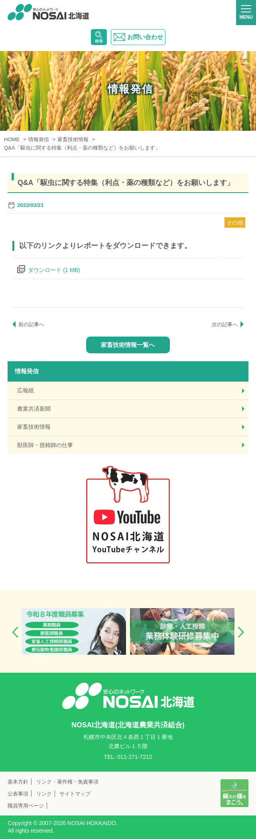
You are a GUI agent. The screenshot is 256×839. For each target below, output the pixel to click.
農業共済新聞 (34, 409)
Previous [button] (15, 632)
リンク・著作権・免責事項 (67, 782)
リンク (44, 794)
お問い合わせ (138, 37)
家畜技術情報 (34, 426)
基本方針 (18, 782)
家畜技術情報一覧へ (128, 344)
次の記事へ (225, 324)
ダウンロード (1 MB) (54, 270)
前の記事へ (31, 324)
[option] (74, 631)
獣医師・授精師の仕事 (45, 445)
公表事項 (18, 794)
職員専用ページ (26, 806)
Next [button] (240, 632)
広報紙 (25, 390)
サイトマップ (75, 794)
